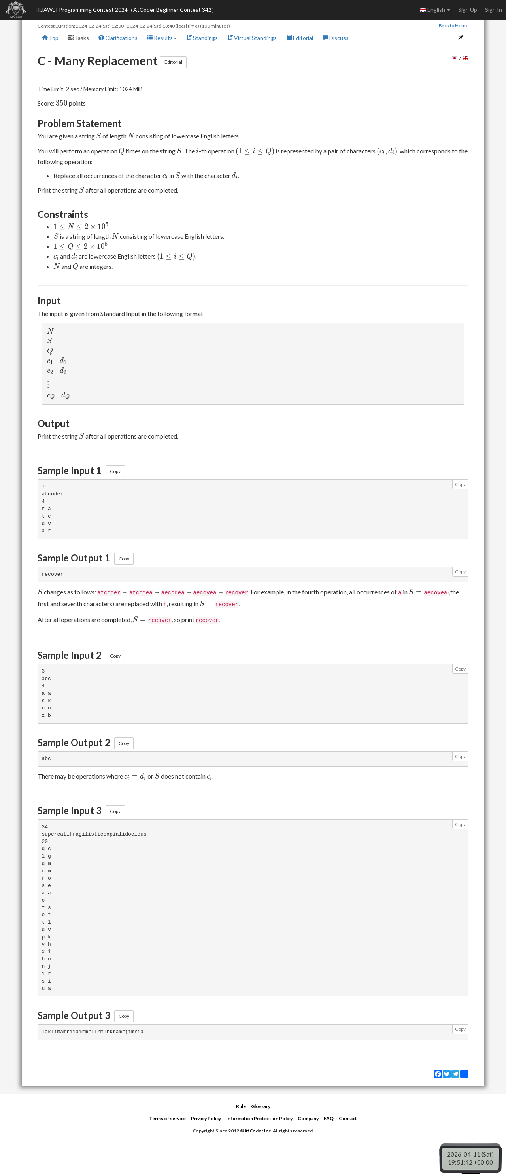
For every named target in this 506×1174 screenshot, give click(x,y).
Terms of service (167, 1118)
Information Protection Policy (259, 1118)
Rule (241, 1106)
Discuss (336, 37)
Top (50, 37)
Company (308, 1118)
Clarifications (118, 37)
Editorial (299, 37)
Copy (115, 471)
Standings (202, 37)
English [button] (435, 9)
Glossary (260, 1106)
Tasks (78, 37)
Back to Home (453, 25)
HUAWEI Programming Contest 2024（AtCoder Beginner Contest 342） (126, 9)
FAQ (329, 1118)
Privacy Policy (206, 1118)
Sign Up (467, 9)
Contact (348, 1118)
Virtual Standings (252, 37)
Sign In (493, 9)
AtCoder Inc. (258, 1131)
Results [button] (162, 37)
